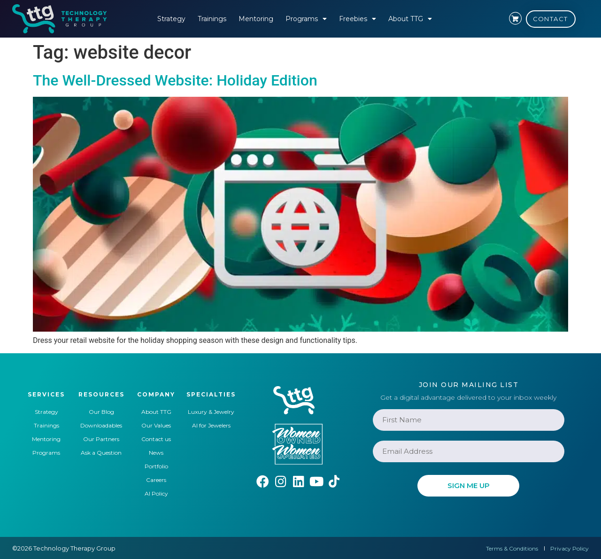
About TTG (410, 19)
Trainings (212, 19)
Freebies (357, 19)
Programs (306, 19)
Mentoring (256, 19)
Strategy (171, 19)
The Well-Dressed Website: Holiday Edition (175, 80)
